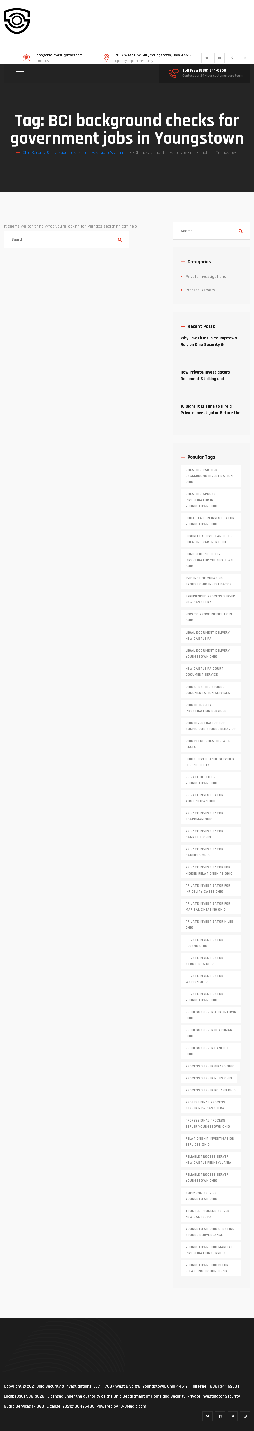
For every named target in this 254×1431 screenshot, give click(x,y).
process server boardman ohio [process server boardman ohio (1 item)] (209, 1033)
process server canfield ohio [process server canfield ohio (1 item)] (208, 1051)
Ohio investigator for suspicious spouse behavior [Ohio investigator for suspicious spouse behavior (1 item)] (211, 726)
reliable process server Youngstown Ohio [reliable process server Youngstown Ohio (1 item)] (207, 1177)
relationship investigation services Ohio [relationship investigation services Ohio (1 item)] (210, 1141)
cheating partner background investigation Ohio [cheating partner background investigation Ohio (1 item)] (209, 476)
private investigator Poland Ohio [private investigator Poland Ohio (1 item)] (204, 943)
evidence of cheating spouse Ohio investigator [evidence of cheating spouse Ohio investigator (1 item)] (209, 581)
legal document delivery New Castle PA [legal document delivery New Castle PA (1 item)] (208, 635)
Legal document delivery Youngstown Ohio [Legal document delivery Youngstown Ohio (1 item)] (208, 653)
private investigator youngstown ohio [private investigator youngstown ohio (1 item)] (204, 997)
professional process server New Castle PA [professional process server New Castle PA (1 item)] (205, 1105)
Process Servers (200, 290)
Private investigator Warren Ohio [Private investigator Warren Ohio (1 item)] (204, 979)
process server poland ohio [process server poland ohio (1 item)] (211, 1090)
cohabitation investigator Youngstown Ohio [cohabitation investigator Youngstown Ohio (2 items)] (210, 521)
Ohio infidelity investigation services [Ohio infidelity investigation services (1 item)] (206, 708)
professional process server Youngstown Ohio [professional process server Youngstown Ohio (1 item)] (208, 1123)
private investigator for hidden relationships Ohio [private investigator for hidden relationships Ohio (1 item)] (209, 870)
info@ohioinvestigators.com (58, 55)
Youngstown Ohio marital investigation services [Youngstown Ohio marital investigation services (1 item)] (209, 1250)
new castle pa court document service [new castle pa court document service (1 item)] (205, 671)
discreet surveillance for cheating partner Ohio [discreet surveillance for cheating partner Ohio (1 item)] (209, 539)
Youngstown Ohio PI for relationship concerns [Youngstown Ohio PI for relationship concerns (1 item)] (207, 1268)
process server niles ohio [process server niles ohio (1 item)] (209, 1078)
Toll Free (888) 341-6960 (204, 70)
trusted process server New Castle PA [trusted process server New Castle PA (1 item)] (207, 1214)
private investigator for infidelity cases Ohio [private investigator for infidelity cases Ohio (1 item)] (208, 888)
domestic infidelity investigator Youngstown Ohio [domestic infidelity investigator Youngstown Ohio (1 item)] (209, 560)
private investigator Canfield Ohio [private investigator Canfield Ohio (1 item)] (204, 852)
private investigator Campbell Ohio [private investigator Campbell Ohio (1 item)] (204, 834)
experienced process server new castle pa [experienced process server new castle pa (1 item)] (210, 599)
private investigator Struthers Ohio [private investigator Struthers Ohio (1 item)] (204, 961)
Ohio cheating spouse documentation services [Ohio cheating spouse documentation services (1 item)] (208, 690)
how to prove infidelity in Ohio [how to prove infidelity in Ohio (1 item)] (209, 617)
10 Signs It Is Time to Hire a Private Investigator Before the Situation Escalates (210, 412)
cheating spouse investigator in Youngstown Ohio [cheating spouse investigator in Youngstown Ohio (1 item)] (201, 500)
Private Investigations (206, 276)
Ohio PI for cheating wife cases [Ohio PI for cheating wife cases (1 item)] (208, 744)
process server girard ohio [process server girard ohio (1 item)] (210, 1066)
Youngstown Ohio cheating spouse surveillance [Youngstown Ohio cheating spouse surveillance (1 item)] (210, 1232)
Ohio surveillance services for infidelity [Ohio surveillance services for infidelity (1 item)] (210, 762)
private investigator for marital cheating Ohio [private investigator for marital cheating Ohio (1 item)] (208, 906)
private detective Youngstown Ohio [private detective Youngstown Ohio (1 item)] (201, 780)
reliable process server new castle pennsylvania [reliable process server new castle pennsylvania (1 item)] (208, 1159)
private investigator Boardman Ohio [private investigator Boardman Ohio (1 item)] (204, 816)
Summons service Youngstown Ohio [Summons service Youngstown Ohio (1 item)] (201, 1196)
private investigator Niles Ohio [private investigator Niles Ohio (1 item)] (209, 924)
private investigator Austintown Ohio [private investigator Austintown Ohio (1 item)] (204, 798)
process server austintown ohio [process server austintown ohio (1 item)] (211, 1015)
